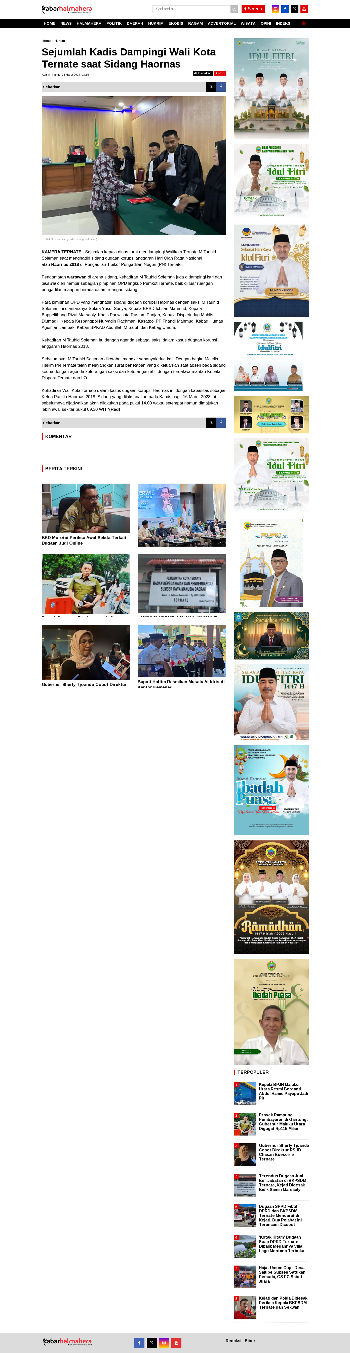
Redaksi (233, 1341)
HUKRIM (156, 23)
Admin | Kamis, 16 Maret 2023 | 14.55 (65, 74)
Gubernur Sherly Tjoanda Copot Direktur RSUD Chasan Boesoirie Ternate (284, 1152)
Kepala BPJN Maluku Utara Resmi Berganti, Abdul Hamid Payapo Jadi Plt (283, 1091)
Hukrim (60, 41)
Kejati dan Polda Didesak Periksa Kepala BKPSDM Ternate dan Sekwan (283, 1302)
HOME (49, 23)
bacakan (203, 73)
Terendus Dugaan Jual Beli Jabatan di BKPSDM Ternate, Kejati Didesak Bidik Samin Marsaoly (282, 1183)
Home (46, 41)
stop (220, 73)
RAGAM (195, 23)
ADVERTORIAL (222, 23)
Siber (250, 1341)
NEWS (66, 23)
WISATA (248, 23)
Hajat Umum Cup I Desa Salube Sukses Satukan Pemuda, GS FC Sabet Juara (282, 1275)
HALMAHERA (89, 23)
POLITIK (114, 23)
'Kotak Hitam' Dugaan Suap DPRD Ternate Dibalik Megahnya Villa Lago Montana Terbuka (281, 1244)
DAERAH (135, 23)
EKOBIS (176, 23)
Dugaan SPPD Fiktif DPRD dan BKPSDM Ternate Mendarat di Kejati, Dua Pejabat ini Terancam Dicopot (280, 1215)
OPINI (266, 23)
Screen (253, 8)
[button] (303, 21)
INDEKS (283, 23)
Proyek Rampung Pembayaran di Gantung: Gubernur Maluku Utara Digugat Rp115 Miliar (283, 1122)
